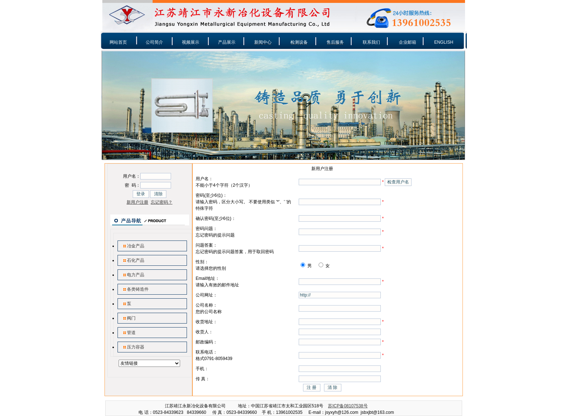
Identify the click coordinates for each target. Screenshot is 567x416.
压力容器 (135, 347)
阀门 (131, 318)
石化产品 (135, 260)
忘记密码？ (161, 202)
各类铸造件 (138, 289)
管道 (131, 332)
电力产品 (135, 274)
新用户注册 (137, 202)
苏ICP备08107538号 (347, 405)
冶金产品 (135, 245)
